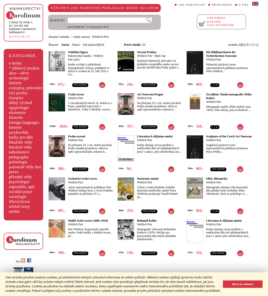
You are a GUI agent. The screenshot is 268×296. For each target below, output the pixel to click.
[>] (251, 44)
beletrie (15, 83)
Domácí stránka (59, 37)
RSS (20, 261)
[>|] (256, 44)
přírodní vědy (20, 176)
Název (76, 44)
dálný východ (20, 102)
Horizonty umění (148, 178)
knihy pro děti (21, 137)
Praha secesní (76, 136)
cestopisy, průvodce (26, 87)
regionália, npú (22, 186)
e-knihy (15, 63)
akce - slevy (19, 73)
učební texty (19, 206)
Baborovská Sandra (79, 56)
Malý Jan (160, 56)
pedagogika (19, 157)
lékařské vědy (21, 142)
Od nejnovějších (93, 44)
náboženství (19, 152)
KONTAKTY (20, 36)
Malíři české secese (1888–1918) (88, 220)
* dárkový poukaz (24, 68)
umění (14, 211)
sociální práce (21, 191)
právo (13, 171)
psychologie (19, 181)
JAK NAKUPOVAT (192, 5)
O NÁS (244, 5)
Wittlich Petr (144, 56)
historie (15, 127)
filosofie (16, 117)
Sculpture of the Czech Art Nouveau (229, 136)
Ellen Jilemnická (216, 178)
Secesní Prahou (146, 52)
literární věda (20, 147)
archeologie (19, 78)
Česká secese (76, 94)
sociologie (17, 196)
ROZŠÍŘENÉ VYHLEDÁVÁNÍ (88, 27)
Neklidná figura (78, 52)
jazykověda (18, 132)
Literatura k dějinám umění (155, 136)
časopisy (16, 97)
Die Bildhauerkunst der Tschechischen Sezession (221, 54)
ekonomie (17, 112)
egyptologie (19, 107)
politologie (18, 162)
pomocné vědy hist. (25, 167)
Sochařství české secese (82, 178)
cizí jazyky (18, 92)
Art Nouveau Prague (150, 94)
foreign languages (24, 122)
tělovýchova (19, 201)
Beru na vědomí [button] (242, 284)
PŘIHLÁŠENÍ (222, 5)
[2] (246, 44)
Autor (65, 44)
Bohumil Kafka (147, 220)
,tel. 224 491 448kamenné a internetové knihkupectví (22, 27)
